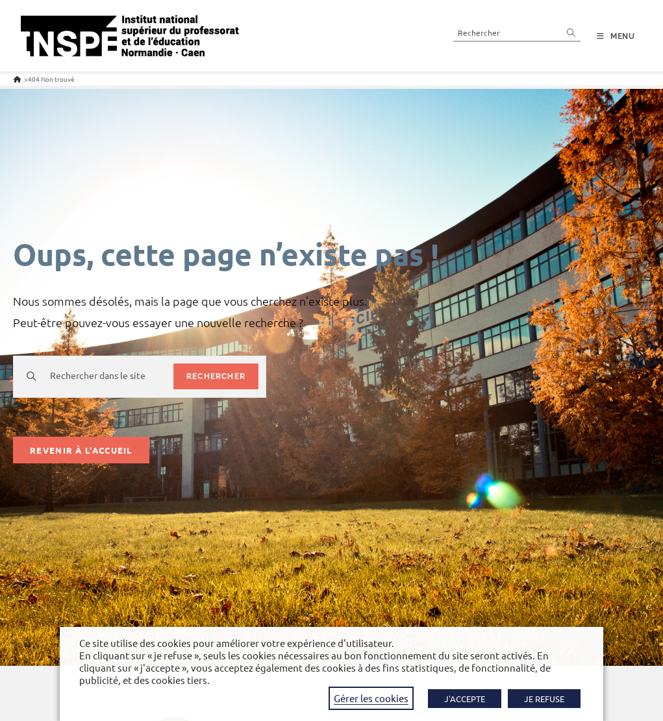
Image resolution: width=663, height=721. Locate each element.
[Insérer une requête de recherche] (517, 32)
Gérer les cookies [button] (371, 698)
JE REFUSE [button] (544, 698)
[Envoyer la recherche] (571, 32)
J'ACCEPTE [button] (464, 698)
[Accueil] (17, 79)
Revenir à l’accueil (81, 450)
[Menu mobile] (616, 36)
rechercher (215, 376)
